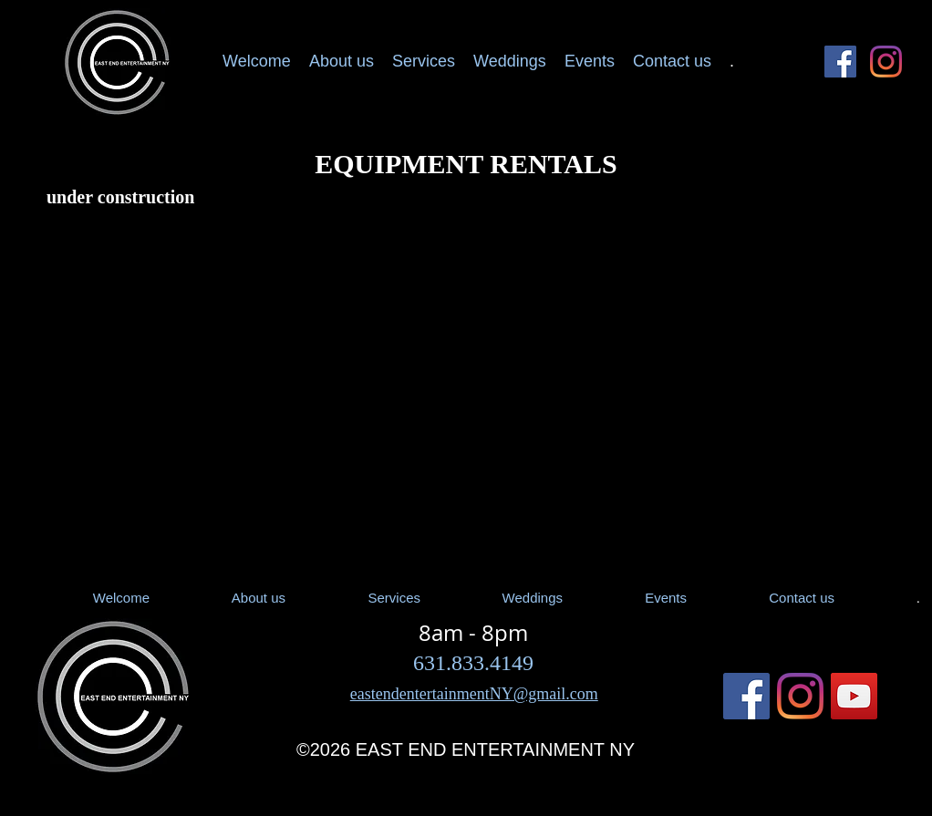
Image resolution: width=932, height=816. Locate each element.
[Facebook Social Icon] (840, 61)
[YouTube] (854, 696)
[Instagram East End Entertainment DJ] (886, 61)
